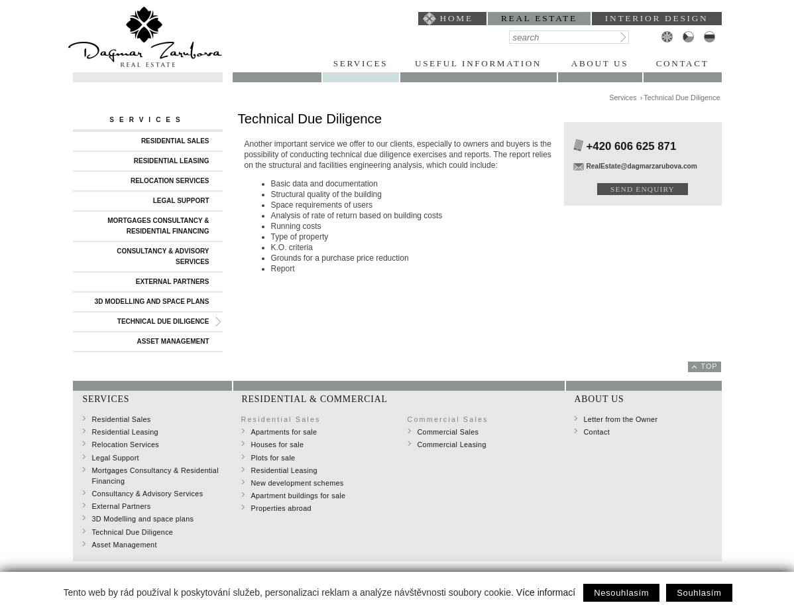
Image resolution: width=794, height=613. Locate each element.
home (456, 18)
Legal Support (181, 200)
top (709, 366)
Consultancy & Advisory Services (163, 256)
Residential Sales (175, 141)
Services (360, 63)
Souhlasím (699, 593)
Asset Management (173, 341)
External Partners (172, 281)
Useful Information (478, 63)
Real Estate (539, 18)
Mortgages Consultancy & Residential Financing (158, 226)
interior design (657, 18)
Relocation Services (170, 180)
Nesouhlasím (621, 593)
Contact (682, 63)
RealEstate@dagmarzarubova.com (642, 166)
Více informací (545, 592)
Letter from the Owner (621, 419)
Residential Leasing (171, 161)
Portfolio (277, 63)
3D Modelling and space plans (152, 301)
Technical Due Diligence (163, 321)
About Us (599, 63)
